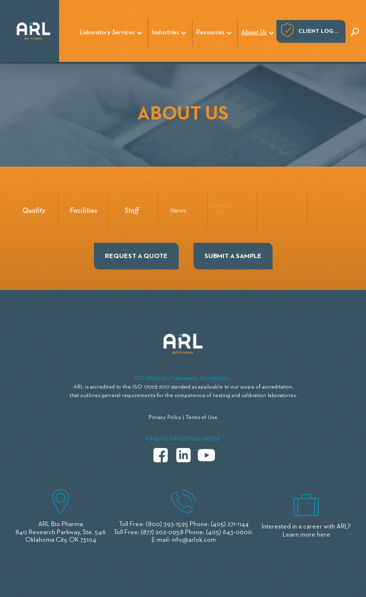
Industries (165, 32)
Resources (210, 32)
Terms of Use (201, 417)
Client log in (319, 31)
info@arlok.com (194, 540)
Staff (130, 210)
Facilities (83, 210)
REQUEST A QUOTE (136, 256)
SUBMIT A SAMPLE (233, 256)
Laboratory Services (107, 32)
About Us (254, 32)
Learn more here (306, 534)
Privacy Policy (165, 417)
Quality (33, 210)
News (173, 210)
